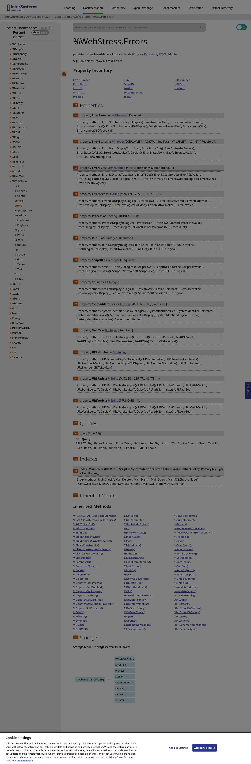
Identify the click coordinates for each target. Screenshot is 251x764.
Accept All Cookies (204, 750)
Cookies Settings (178, 750)
